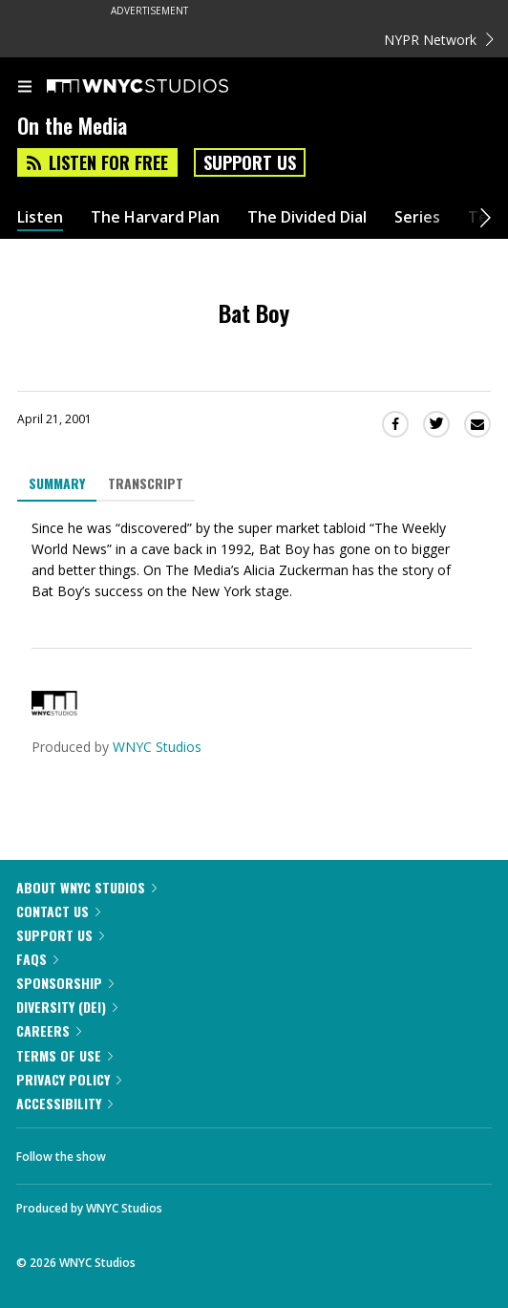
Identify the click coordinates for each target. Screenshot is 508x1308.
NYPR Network (439, 40)
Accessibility (64, 1103)
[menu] (25, 87)
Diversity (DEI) (66, 1007)
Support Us (249, 162)
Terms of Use (64, 1055)
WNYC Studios (157, 747)
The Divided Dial (307, 217)
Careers (48, 1030)
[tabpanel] (254, 560)
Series (417, 217)
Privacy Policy (68, 1079)
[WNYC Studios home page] (161, 87)
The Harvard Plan (155, 217)
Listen (40, 217)
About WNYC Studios (86, 887)
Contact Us (58, 911)
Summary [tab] (57, 483)
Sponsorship (65, 983)
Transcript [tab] (145, 483)
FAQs (37, 959)
